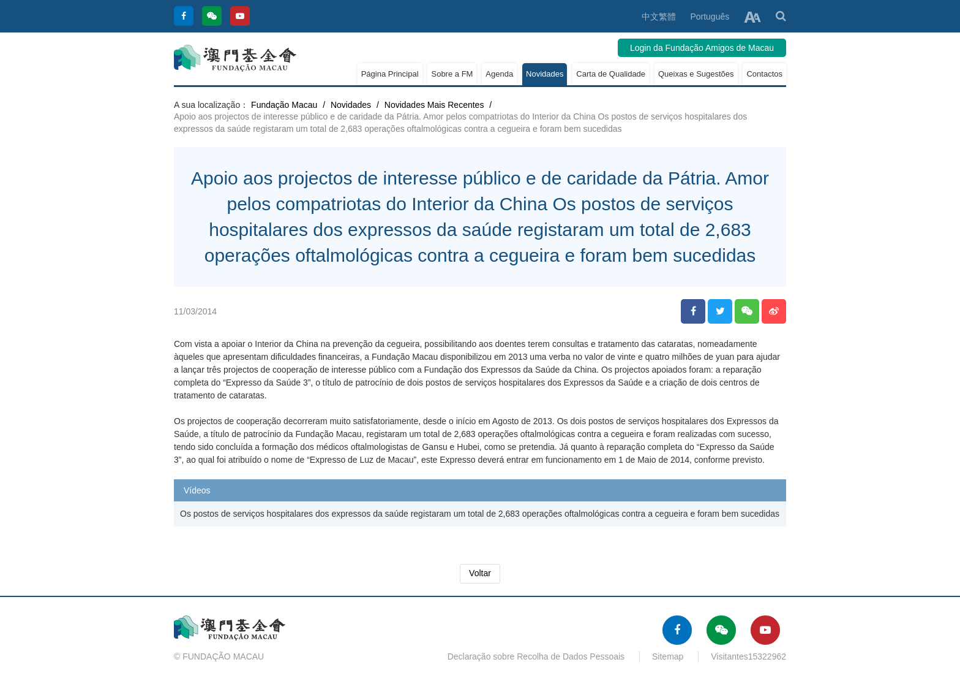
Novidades (544, 73)
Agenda (499, 73)
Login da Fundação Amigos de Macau (702, 48)
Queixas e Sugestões (696, 73)
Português (709, 16)
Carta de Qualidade (610, 73)
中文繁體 (659, 16)
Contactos (764, 73)
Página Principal (390, 73)
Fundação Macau (284, 105)
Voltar (480, 573)
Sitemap (667, 656)
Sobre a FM (452, 73)
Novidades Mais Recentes (434, 105)
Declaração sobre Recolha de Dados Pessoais (536, 656)
